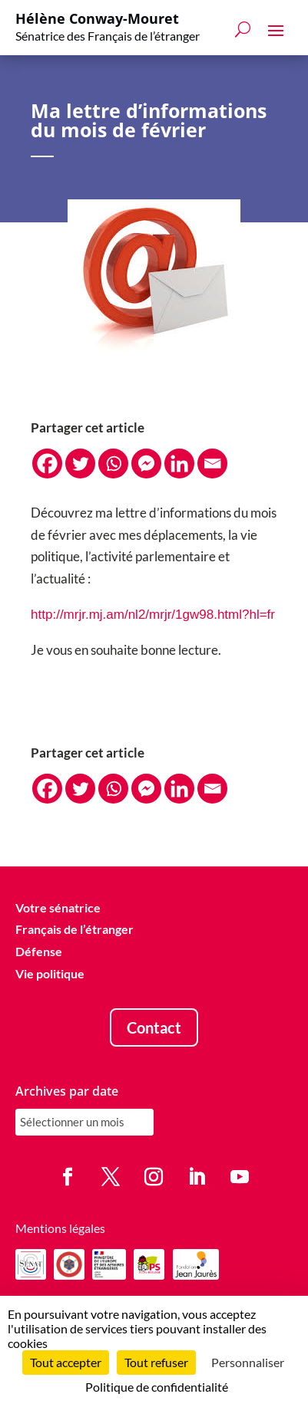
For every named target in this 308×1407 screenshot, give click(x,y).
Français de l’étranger (74, 929)
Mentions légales (60, 1228)
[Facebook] (47, 463)
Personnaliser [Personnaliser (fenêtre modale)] (247, 1362)
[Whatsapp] (113, 463)
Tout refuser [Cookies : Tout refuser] (156, 1362)
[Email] (212, 463)
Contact (154, 1027)
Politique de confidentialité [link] (156, 1386)
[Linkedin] (179, 463)
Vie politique (49, 973)
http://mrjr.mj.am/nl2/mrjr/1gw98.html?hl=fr (153, 614)
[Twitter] (80, 463)
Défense (38, 951)
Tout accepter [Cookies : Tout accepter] (65, 1362)
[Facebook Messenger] (146, 463)
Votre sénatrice (58, 907)
